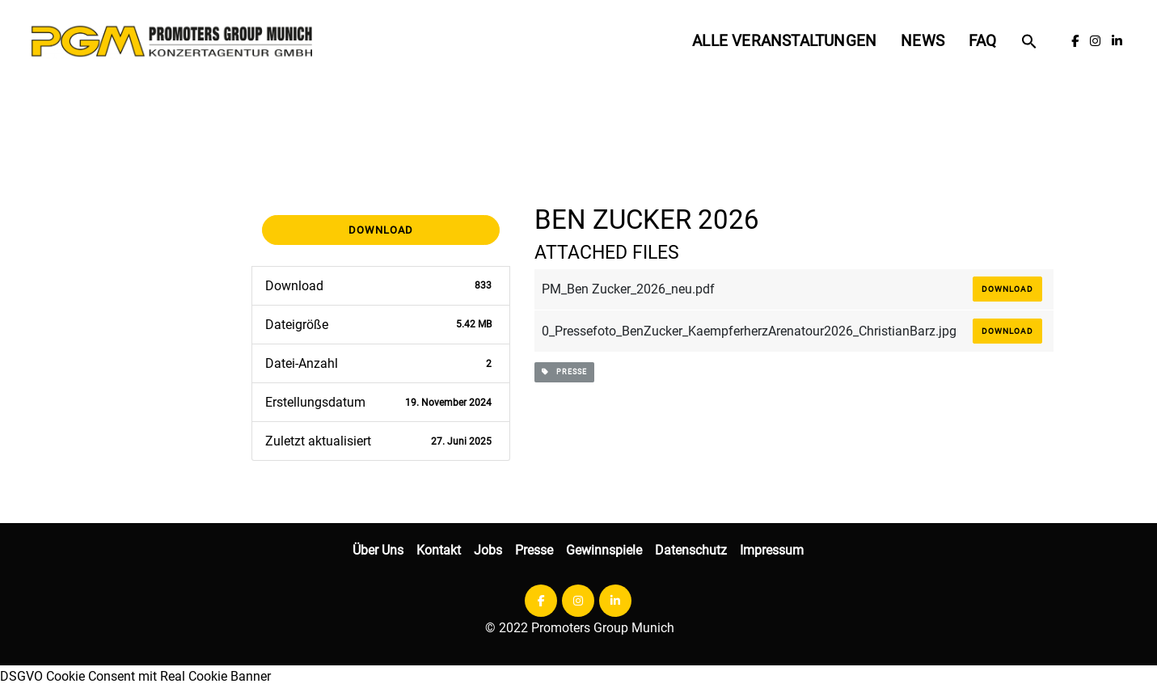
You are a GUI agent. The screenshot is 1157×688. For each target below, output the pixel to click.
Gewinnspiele (604, 550)
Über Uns (378, 550)
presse (564, 372)
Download (380, 230)
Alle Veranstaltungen (784, 41)
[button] (1029, 41)
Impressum (772, 550)
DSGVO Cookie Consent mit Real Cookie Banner (135, 676)
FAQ (983, 41)
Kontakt (438, 550)
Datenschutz (691, 550)
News (922, 41)
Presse (534, 550)
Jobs (488, 550)
